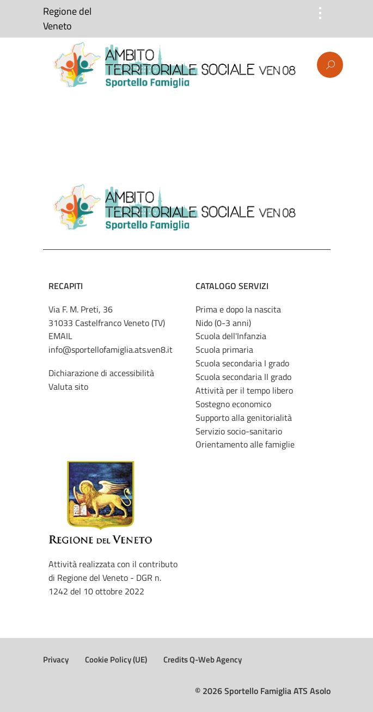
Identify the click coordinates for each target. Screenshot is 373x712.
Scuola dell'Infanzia (230, 335)
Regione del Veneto (67, 19)
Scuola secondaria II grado (243, 376)
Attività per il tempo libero (244, 390)
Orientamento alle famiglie (245, 444)
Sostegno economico (233, 403)
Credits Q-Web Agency (202, 659)
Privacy (56, 659)
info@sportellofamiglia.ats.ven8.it (110, 349)
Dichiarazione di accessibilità (101, 372)
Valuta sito (68, 386)
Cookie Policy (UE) (116, 659)
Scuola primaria (224, 349)
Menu (45, 65)
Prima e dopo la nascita (238, 309)
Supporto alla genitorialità (243, 417)
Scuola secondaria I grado (242, 363)
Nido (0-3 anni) (223, 322)
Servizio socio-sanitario (238, 431)
